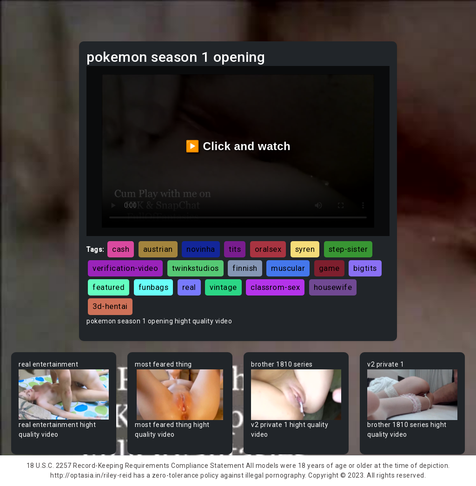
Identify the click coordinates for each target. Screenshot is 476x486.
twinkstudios (195, 268)
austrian (158, 249)
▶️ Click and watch (238, 146)
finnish (245, 268)
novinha (200, 249)
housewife (333, 287)
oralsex (268, 249)
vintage (223, 287)
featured (109, 287)
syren (305, 249)
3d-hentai (110, 306)
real (189, 287)
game (329, 268)
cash (120, 249)
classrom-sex (275, 287)
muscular (288, 268)
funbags (154, 287)
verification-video (125, 268)
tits (235, 249)
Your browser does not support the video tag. (64, 394)
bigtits (365, 268)
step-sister (348, 249)
